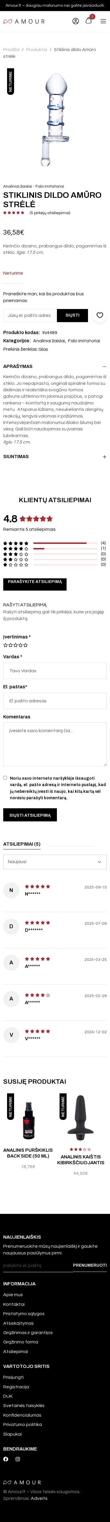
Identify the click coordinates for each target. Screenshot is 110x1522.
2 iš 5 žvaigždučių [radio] (8, 645)
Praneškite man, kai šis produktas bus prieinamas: (43, 297)
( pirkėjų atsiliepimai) (50, 213)
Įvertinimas (17, 636)
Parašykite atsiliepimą (35, 582)
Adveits (39, 1498)
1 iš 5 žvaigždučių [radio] (5, 645)
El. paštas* (15, 686)
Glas (43, 349)
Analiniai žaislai (17, 186)
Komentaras (17, 716)
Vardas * (12, 656)
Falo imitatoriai (49, 186)
